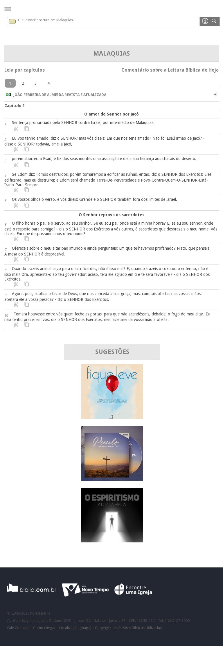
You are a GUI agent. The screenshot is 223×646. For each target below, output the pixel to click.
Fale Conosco (18, 628)
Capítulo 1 (14, 105)
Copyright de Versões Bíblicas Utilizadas (128, 628)
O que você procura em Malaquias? (46, 20)
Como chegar (44, 628)
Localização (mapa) (75, 628)
